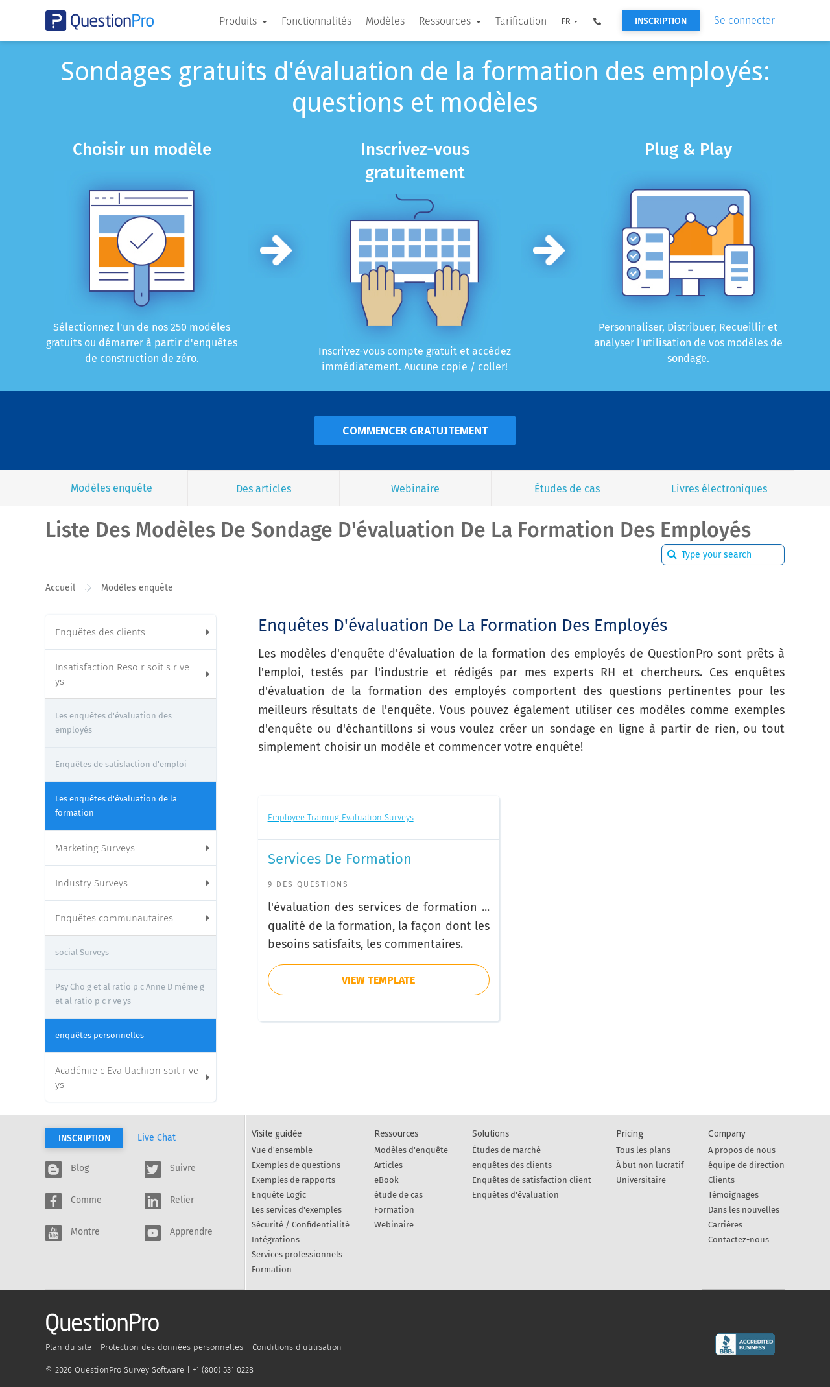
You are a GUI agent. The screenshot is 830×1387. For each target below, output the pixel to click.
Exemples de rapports (293, 1180)
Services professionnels (297, 1254)
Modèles (385, 21)
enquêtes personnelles (99, 1035)
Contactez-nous (738, 1239)
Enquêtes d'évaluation (515, 1195)
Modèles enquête (111, 488)
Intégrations (276, 1239)
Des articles (263, 488)
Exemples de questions (296, 1165)
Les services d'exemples (297, 1210)
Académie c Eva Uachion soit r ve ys (132, 1078)
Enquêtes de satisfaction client (531, 1180)
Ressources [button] (446, 21)
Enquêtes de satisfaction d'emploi (121, 764)
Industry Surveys (132, 883)
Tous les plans (643, 1150)
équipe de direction (746, 1165)
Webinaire (415, 488)
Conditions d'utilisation (297, 1347)
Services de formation (340, 859)
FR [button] (567, 21)
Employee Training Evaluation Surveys (341, 817)
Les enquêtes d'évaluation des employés (113, 723)
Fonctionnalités (316, 21)
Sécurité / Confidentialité (301, 1224)
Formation (272, 1269)
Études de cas (567, 488)
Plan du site (68, 1347)
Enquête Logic (279, 1195)
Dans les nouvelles (743, 1210)
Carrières (725, 1224)
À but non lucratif (649, 1165)
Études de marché (506, 1150)
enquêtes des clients (512, 1165)
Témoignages (733, 1195)
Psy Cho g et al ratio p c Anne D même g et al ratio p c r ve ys (129, 994)
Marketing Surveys (132, 848)
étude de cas (398, 1195)
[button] (597, 20)
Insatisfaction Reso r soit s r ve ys (132, 674)
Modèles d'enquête (411, 1150)
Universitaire (641, 1180)
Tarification (521, 21)
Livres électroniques (719, 488)
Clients (721, 1180)
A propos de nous (742, 1150)
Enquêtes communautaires (132, 918)
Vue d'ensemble (282, 1150)
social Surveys (82, 952)
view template (378, 980)
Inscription (661, 21)
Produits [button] (239, 21)
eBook (386, 1180)
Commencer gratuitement (415, 431)
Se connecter (744, 20)
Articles (388, 1165)
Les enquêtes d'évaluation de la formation (116, 806)
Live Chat (156, 1137)
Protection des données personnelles (172, 1347)
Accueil (60, 587)
